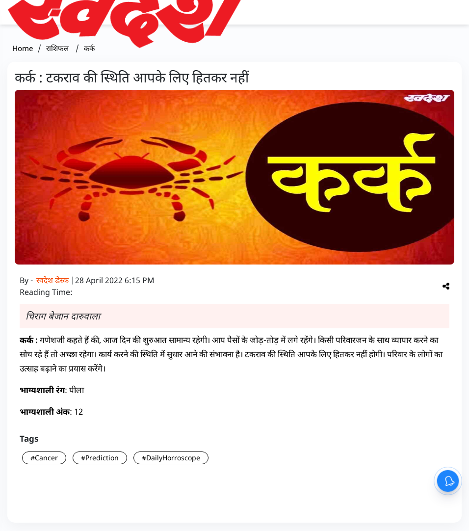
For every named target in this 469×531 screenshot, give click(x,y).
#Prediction (100, 457)
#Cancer (44, 457)
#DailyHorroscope (171, 457)
